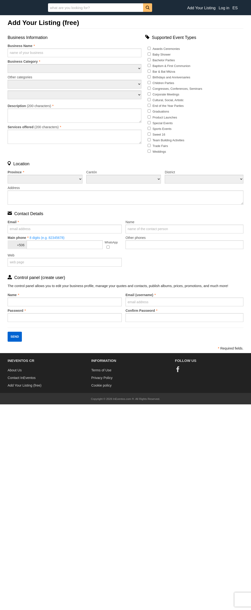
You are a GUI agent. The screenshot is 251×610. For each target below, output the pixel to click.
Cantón (123, 177)
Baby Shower (162, 54)
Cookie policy (101, 385)
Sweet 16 (159, 134)
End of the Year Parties (168, 106)
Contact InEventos (22, 378)
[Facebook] (178, 369)
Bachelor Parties (164, 60)
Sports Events (162, 129)
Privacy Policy (102, 378)
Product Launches (165, 117)
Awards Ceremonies (166, 49)
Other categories (74, 82)
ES (235, 8)
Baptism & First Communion (171, 66)
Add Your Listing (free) (24, 385)
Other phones (184, 242)
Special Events (163, 123)
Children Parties (163, 83)
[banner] (125, 7)
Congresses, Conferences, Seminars (177, 88)
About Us (15, 370)
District (204, 177)
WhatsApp (111, 242)
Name (184, 226)
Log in (224, 8)
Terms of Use (101, 370)
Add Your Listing (201, 8)
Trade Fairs (160, 146)
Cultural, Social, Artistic (168, 100)
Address (125, 195)
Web (65, 260)
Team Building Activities (168, 140)
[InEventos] (24, 8)
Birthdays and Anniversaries (171, 77)
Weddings (159, 151)
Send (14, 336)
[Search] (147, 7)
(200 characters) (74, 113)
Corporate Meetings (166, 94)
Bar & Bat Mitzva (164, 71)
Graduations (161, 111)
